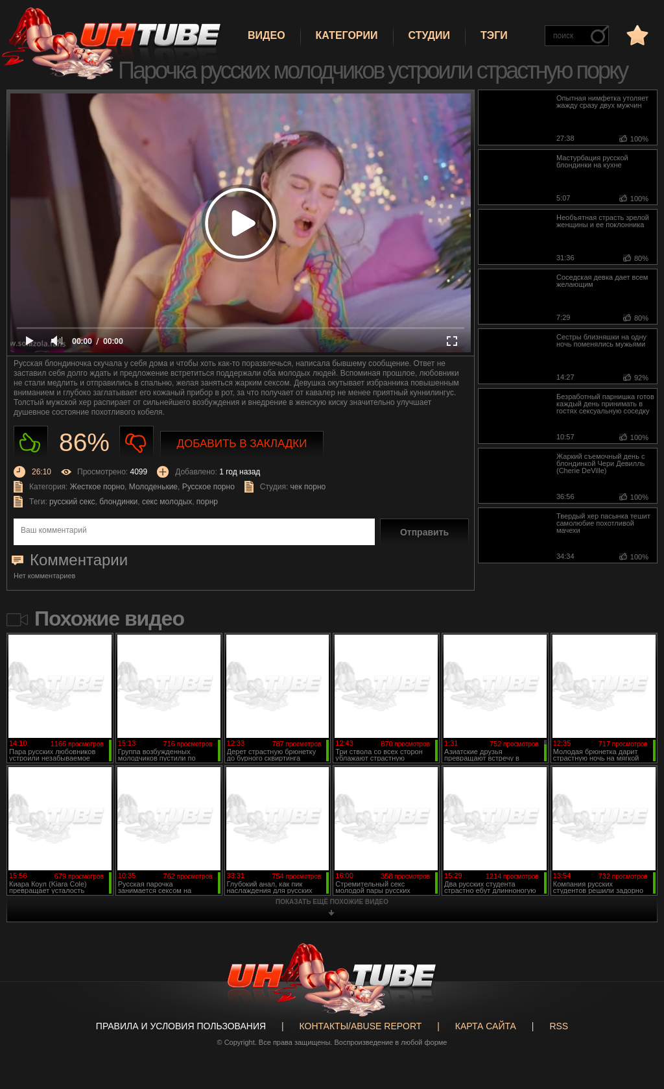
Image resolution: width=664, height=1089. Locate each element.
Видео (266, 35)
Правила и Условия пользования (181, 1026)
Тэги (494, 35)
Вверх (635, 1026)
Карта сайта (485, 1026)
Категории (347, 35)
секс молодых (167, 501)
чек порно (308, 486)
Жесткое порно (97, 486)
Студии (429, 35)
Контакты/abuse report (361, 1026)
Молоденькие (153, 486)
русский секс (72, 501)
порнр (207, 501)
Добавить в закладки (242, 443)
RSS (558, 1026)
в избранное (636, 34)
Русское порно (208, 486)
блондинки (118, 501)
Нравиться (31, 443)
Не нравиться (136, 443)
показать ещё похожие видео (332, 901)
